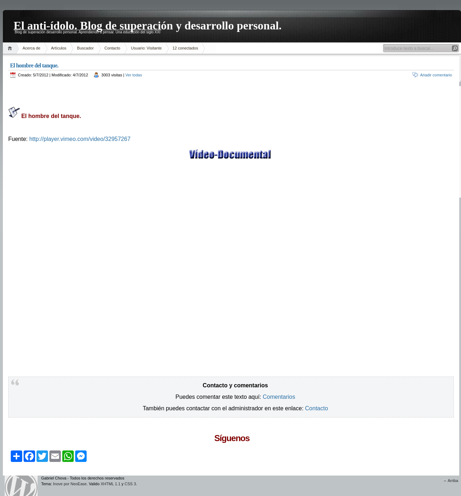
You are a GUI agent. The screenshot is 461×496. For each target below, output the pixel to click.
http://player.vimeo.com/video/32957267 (80, 139)
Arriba (453, 480)
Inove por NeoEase (70, 484)
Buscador (85, 48)
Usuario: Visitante (146, 48)
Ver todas (133, 75)
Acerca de (31, 48)
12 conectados (185, 48)
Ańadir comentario (436, 75)
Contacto (112, 48)
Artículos (59, 48)
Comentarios (279, 397)
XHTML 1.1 (110, 484)
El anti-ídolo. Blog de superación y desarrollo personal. (148, 24)
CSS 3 (130, 484)
